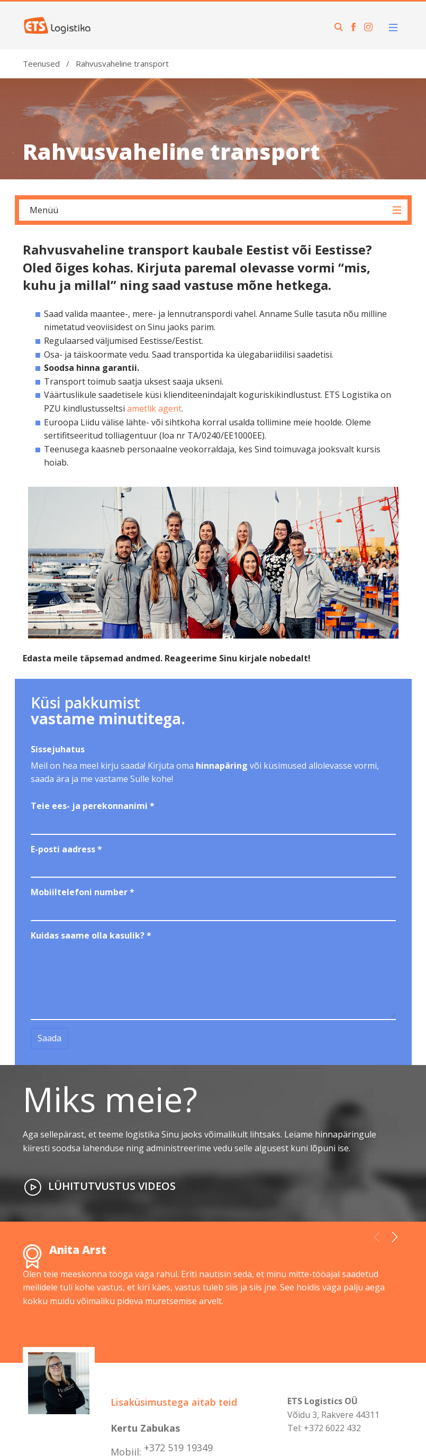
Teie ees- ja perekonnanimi (93, 806)
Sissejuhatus (58, 749)
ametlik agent (154, 408)
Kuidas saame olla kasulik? (91, 935)
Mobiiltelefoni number (82, 892)
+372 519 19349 (178, 1447)
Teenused (41, 63)
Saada (49, 1038)
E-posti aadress (66, 849)
